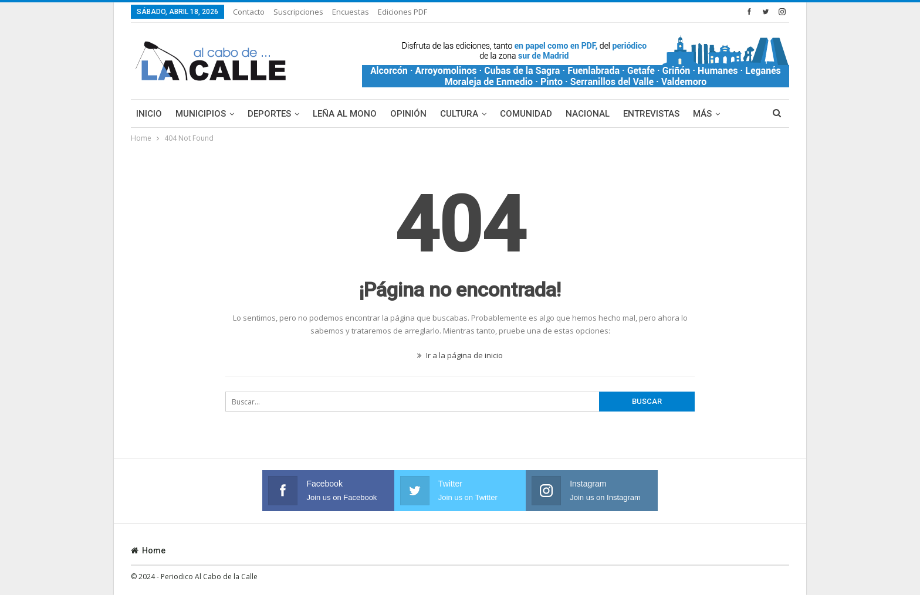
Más (702, 113)
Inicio (149, 113)
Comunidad (526, 113)
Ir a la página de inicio (460, 355)
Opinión (408, 113)
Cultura (459, 113)
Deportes (269, 113)
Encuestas (350, 11)
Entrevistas (651, 113)
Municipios (200, 113)
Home (148, 550)
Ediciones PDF (402, 11)
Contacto (249, 11)
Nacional (588, 113)
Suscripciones (298, 11)
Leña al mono (345, 113)
